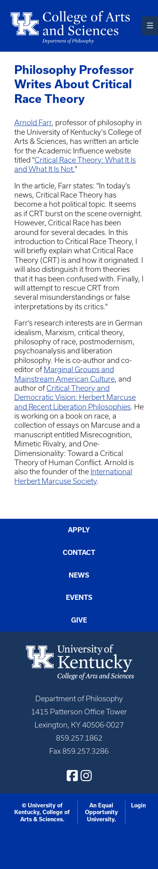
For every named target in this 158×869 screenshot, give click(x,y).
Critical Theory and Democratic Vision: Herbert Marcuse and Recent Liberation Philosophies (75, 397)
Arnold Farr (33, 122)
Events (79, 597)
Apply (79, 529)
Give (79, 620)
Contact (79, 552)
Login (138, 805)
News (79, 575)
